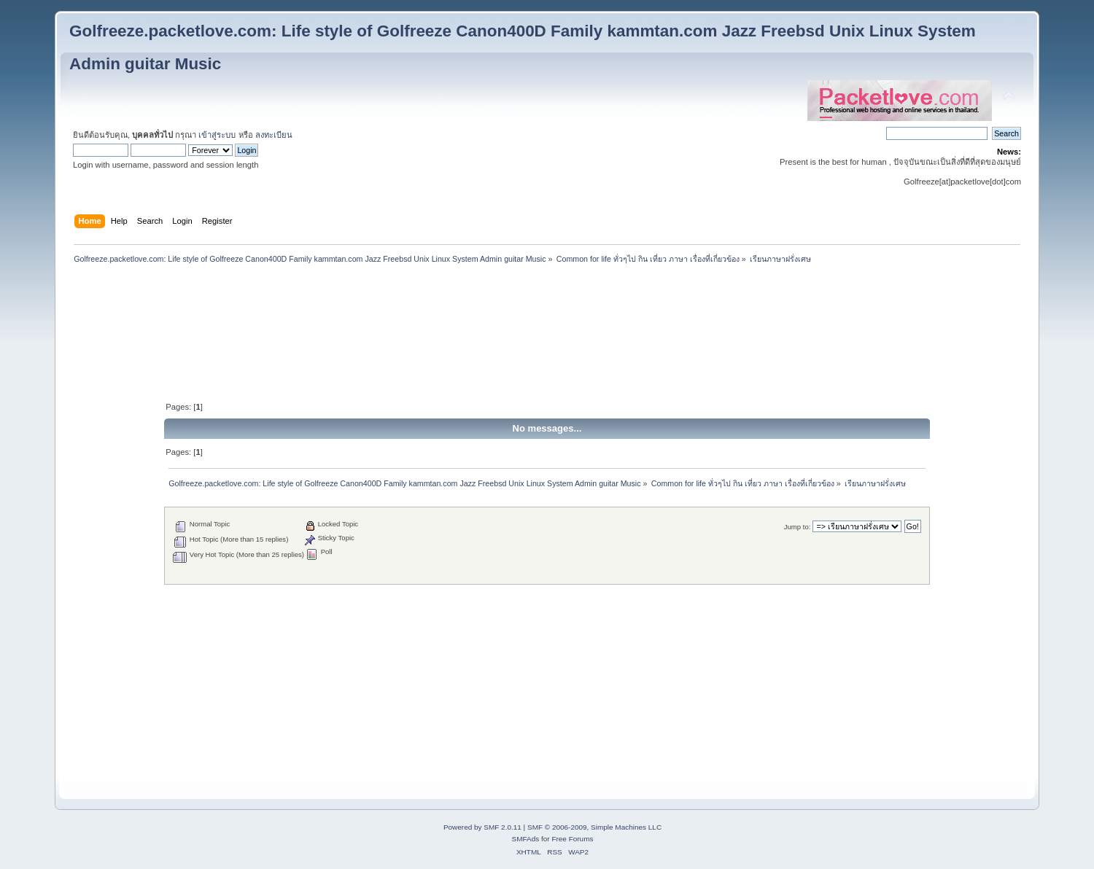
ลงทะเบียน (273, 134)
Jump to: (797, 527)
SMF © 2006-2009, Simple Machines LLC (594, 827)
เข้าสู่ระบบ (217, 134)
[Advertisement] (547, 302)
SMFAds (526, 839)
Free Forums (572, 839)
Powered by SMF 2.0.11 (482, 827)
